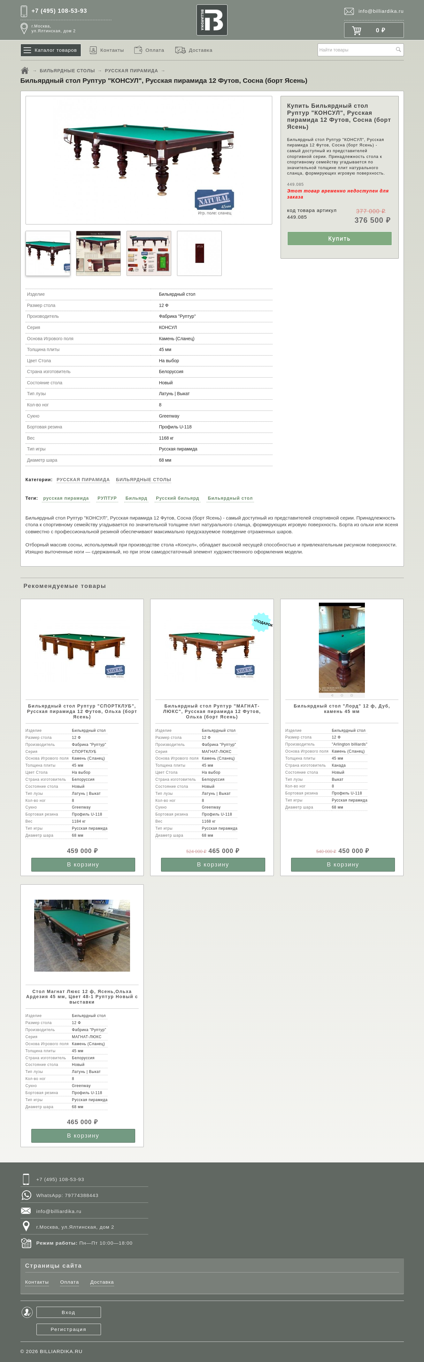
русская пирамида (66, 498)
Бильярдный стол (230, 498)
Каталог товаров (56, 50)
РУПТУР (107, 498)
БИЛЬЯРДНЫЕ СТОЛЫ (67, 70)
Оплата (154, 50)
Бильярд (136, 498)
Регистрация (69, 1329)
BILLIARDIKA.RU (61, 1351)
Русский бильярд (177, 498)
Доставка (200, 50)
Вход (68, 1312)
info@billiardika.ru (381, 11)
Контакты (112, 50)
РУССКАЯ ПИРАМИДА (131, 70)
